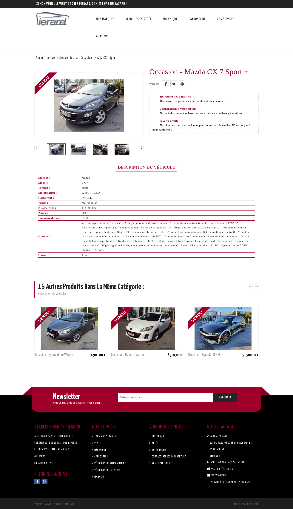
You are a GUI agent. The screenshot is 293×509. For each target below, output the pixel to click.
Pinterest (182, 84)
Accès (154, 443)
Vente (97, 443)
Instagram (44, 481)
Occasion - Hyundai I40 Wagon (53, 355)
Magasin (99, 476)
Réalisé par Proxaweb (246, 503)
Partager (165, 84)
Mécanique (170, 19)
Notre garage (220, 427)
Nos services (225, 19)
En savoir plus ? (44, 463)
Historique (157, 436)
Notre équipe (158, 449)
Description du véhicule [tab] (146, 167)
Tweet (173, 84)
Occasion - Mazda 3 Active (128, 355)
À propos (102, 36)
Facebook (37, 481)
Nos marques (105, 19)
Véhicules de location (107, 470)
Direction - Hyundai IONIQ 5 (205, 355)
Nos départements (162, 463)
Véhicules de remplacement (110, 463)
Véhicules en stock (139, 19)
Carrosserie (197, 19)
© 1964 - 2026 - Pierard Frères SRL (54, 503)
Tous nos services (105, 436)
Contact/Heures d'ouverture (168, 456)
